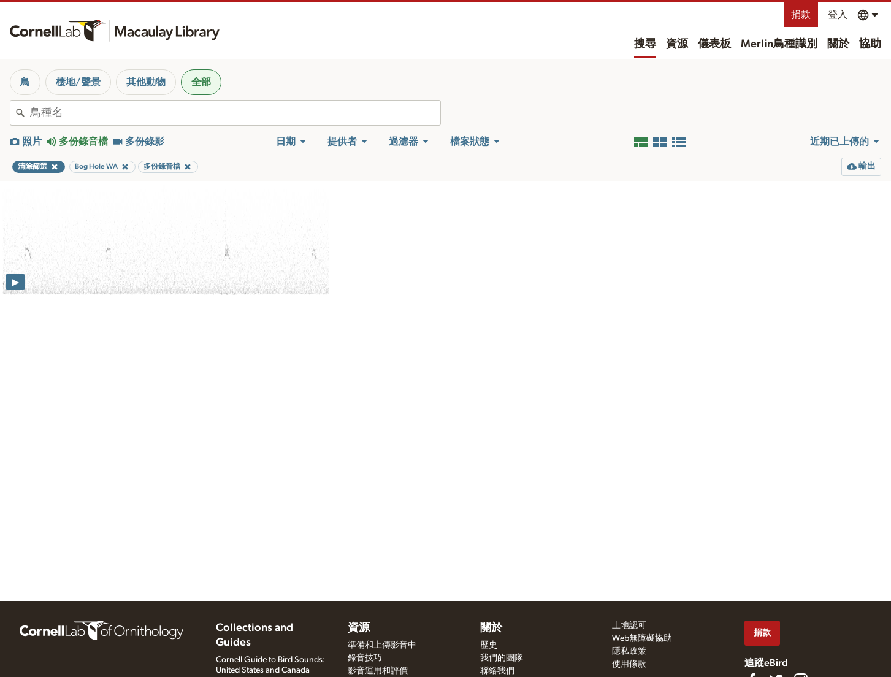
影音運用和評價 (378, 671)
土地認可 (629, 625)
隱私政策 (629, 651)
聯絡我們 (497, 671)
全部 (201, 82)
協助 (870, 44)
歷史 (488, 645)
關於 (838, 44)
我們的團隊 (501, 658)
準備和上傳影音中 (382, 645)
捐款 (801, 15)
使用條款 (629, 664)
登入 (837, 15)
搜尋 (645, 44)
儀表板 (714, 44)
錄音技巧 (365, 658)
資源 (677, 44)
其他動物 (146, 82)
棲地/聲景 (78, 82)
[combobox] (235, 113)
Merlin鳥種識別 (779, 44)
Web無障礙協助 (642, 638)
